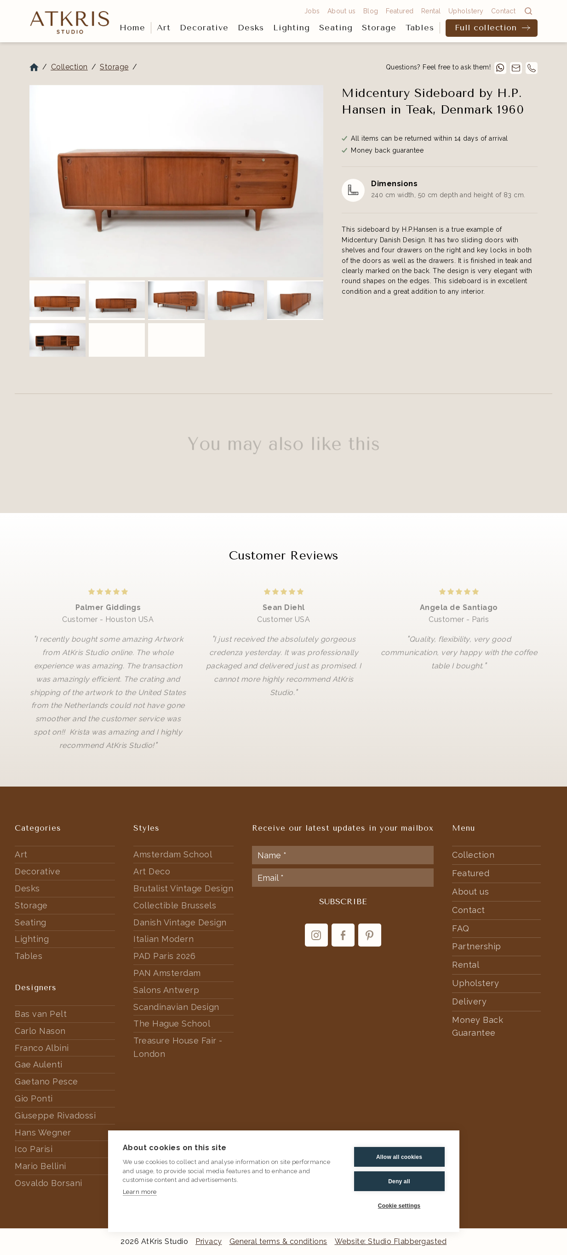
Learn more (140, 1191)
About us (341, 11)
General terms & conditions (278, 1241)
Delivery (469, 1001)
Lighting (291, 28)
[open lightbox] (176, 181)
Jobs (312, 11)
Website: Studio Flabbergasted (391, 1241)
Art (164, 28)
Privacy (208, 1241)
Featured (400, 11)
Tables (420, 28)
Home (132, 28)
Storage (379, 28)
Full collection (486, 28)
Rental (431, 11)
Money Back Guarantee (477, 1026)
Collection (69, 67)
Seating (336, 28)
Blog (370, 11)
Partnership (476, 946)
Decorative (204, 28)
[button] (163, 28)
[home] (69, 21)
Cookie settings (399, 1206)
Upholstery (466, 11)
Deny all (399, 1181)
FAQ (461, 928)
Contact (503, 11)
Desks (251, 28)
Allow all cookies (399, 1157)
